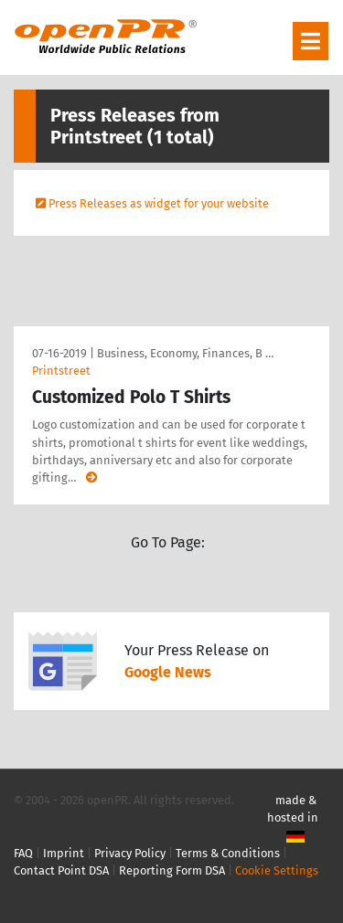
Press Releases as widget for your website (158, 203)
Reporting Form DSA (172, 870)
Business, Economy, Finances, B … (185, 353)
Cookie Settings (276, 870)
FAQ (23, 853)
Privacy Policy (130, 853)
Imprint (63, 853)
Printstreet (61, 370)
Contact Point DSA (61, 870)
